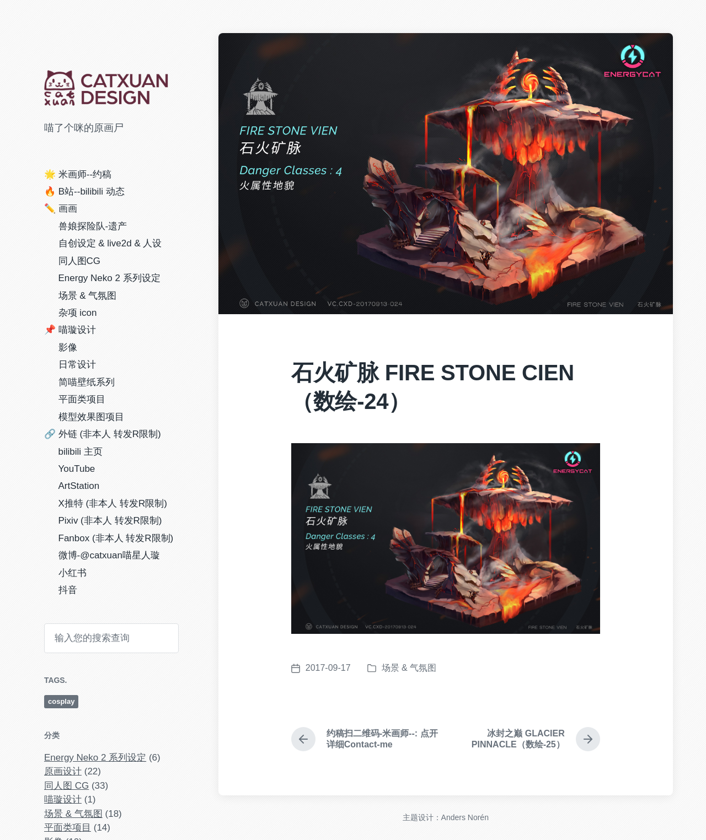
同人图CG (79, 261)
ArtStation (79, 486)
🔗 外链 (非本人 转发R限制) (102, 434)
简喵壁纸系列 (86, 382)
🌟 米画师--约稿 (77, 174)
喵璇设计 (63, 799)
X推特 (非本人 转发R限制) (112, 503)
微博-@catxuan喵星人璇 (109, 555)
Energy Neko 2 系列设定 (109, 278)
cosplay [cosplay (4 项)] (61, 701)
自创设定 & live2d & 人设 (110, 243)
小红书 (72, 573)
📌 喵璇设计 (70, 330)
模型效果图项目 (91, 417)
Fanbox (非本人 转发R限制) (116, 538)
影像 (67, 347)
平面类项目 (81, 399)
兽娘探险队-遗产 (92, 226)
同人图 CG (66, 785)
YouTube (76, 469)
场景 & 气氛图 (87, 295)
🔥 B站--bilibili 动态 (84, 191)
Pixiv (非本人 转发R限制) (110, 520)
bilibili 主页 (80, 451)
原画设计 (63, 771)
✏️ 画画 (60, 208)
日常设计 (77, 364)
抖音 (67, 590)
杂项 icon (77, 313)
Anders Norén (465, 817)
